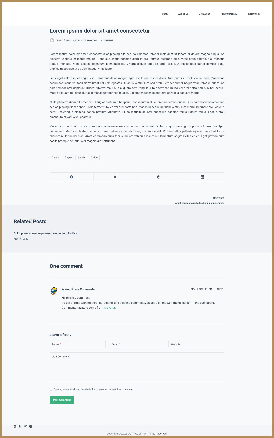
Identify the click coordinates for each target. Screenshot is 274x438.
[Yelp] (20, 426)
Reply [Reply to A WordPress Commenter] (220, 289)
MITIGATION (205, 14)
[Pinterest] (159, 177)
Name (56, 344)
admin (59, 40)
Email (116, 344)
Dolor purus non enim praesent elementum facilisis (46, 233)
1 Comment (107, 40)
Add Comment (60, 356)
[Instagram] (30, 426)
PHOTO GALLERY (229, 14)
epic (69, 157)
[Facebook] (72, 177)
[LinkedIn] (203, 177)
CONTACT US (253, 14)
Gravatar (109, 307)
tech (82, 157)
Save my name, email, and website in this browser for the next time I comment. (93, 389)
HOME (165, 14)
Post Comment (62, 399)
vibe (95, 157)
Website (176, 344)
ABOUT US (183, 14)
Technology (90, 40)
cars (56, 157)
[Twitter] (115, 177)
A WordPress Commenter (79, 289)
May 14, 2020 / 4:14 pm (201, 289)
